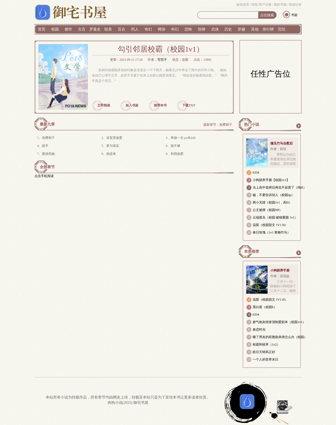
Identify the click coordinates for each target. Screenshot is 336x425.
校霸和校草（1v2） (266, 344)
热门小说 (251, 124)
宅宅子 (162, 60)
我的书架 (280, 4)
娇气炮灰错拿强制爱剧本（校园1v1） (279, 322)
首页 (41, 29)
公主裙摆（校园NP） (267, 210)
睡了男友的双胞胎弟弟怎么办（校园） (280, 337)
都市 (68, 29)
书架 (294, 15)
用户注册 (265, 4)
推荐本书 (160, 105)
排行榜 (268, 29)
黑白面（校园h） (265, 307)
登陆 (254, 4)
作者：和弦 (278, 149)
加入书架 (132, 105)
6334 (256, 172)
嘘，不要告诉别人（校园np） (273, 195)
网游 (161, 29)
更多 (298, 125)
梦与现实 (112, 146)
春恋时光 (259, 329)
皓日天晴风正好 (264, 352)
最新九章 (47, 124)
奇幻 (148, 29)
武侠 (215, 29)
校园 (55, 29)
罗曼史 (95, 29)
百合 (121, 29)
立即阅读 (103, 105)
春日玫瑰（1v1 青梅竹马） (271, 232)
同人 (135, 29)
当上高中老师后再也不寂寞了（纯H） (279, 187)
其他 (255, 29)
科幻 (175, 29)
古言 (81, 29)
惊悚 (201, 29)
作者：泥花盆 (280, 276)
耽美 (108, 29)
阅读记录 (295, 4)
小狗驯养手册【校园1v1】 (271, 180)
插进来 (111, 154)
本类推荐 (251, 252)
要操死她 (48, 154)
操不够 (175, 146)
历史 (228, 29)
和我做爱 (177, 154)
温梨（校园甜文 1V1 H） (270, 225)
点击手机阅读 (44, 176)
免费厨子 (225, 125)
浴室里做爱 (114, 138)
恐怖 (188, 29)
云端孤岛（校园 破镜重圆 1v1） (275, 217)
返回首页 (242, 4)
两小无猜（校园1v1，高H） (272, 202)
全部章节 (47, 167)
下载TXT (188, 105)
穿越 (241, 29)
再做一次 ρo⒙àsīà (183, 138)
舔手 (45, 146)
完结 (281, 29)
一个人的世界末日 (265, 359)
